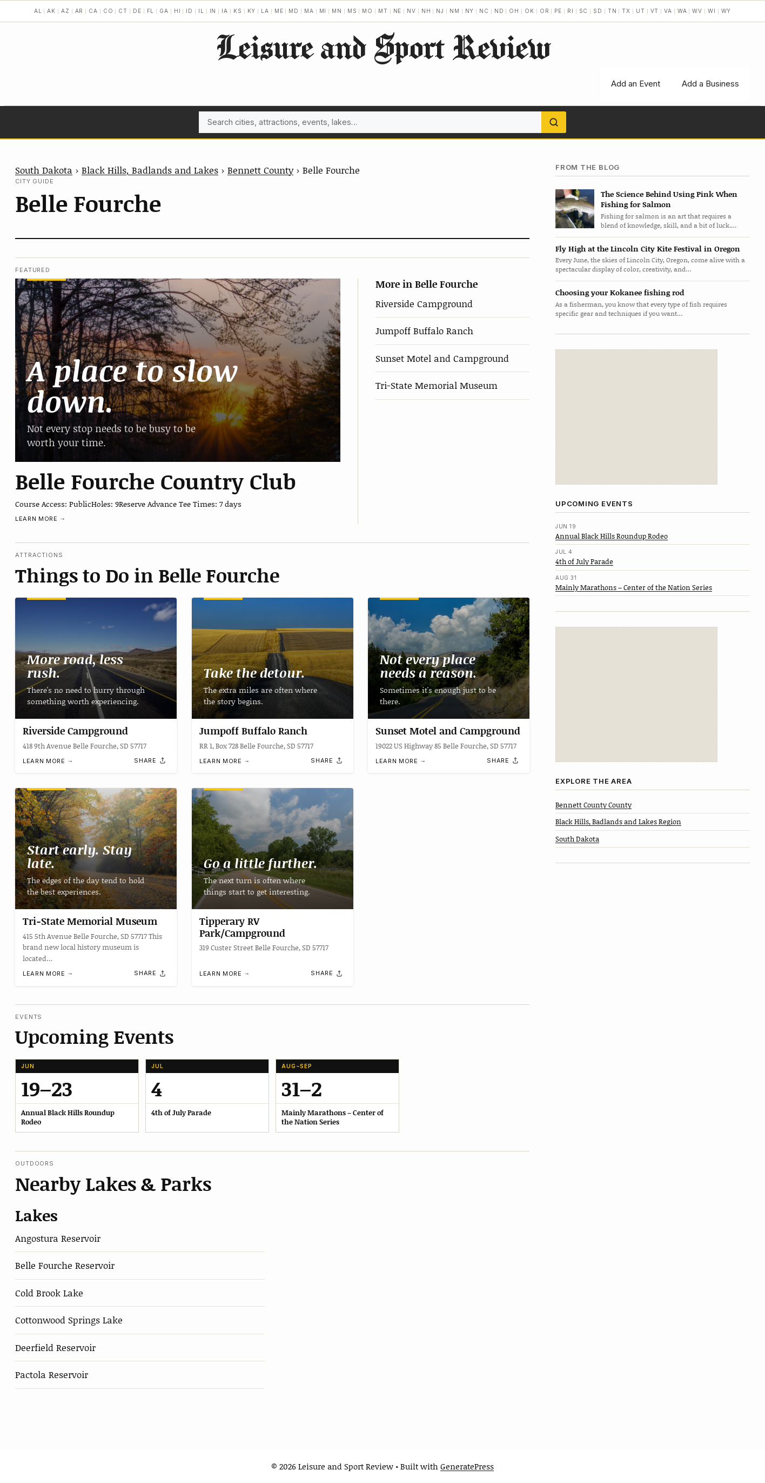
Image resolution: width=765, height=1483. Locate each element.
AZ (65, 11)
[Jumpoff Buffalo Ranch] (272, 658)
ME (279, 11)
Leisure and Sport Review (383, 46)
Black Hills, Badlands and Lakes (150, 169)
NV (411, 11)
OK (529, 11)
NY (469, 11)
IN (213, 11)
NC (484, 11)
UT (640, 11)
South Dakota (43, 169)
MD (293, 11)
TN (612, 11)
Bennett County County (593, 805)
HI (177, 11)
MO (367, 11)
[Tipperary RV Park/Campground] (272, 848)
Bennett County (260, 169)
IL (201, 11)
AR (79, 11)
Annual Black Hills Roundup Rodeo (611, 536)
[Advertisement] (636, 417)
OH (514, 11)
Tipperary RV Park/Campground (242, 927)
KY (251, 11)
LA (265, 11)
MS (352, 11)
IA (225, 11)
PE (558, 11)
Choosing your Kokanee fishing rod (619, 292)
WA (682, 11)
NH (426, 11)
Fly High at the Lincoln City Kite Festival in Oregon (647, 248)
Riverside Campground (424, 303)
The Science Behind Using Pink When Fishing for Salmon (669, 199)
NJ (440, 11)
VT (654, 11)
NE (397, 11)
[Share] (150, 760)
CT (123, 11)
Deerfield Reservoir (55, 1347)
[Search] (553, 122)
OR (544, 11)
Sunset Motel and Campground (442, 358)
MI (323, 11)
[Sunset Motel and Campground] (448, 658)
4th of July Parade (584, 561)
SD (597, 11)
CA (93, 11)
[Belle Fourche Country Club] (177, 370)
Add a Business (710, 83)
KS (237, 11)
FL (151, 11)
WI (712, 11)
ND (499, 11)
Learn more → (40, 518)
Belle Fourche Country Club (155, 481)
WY (726, 11)
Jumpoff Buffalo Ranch (424, 330)
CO (108, 11)
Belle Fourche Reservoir (65, 1265)
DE (137, 11)
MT (383, 11)
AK (51, 11)
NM (454, 11)
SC (583, 11)
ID (189, 11)
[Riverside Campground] (96, 658)
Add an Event (635, 83)
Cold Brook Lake (49, 1292)
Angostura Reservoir (57, 1238)
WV (697, 11)
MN (337, 11)
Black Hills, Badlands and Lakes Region (618, 821)
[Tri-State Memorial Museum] (96, 848)
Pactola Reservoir (51, 1374)
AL (38, 11)
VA (668, 11)
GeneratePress (467, 1466)
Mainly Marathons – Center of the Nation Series (633, 587)
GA (164, 11)
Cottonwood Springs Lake (69, 1319)
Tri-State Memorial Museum (436, 385)
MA (309, 11)
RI (570, 11)
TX (626, 11)
